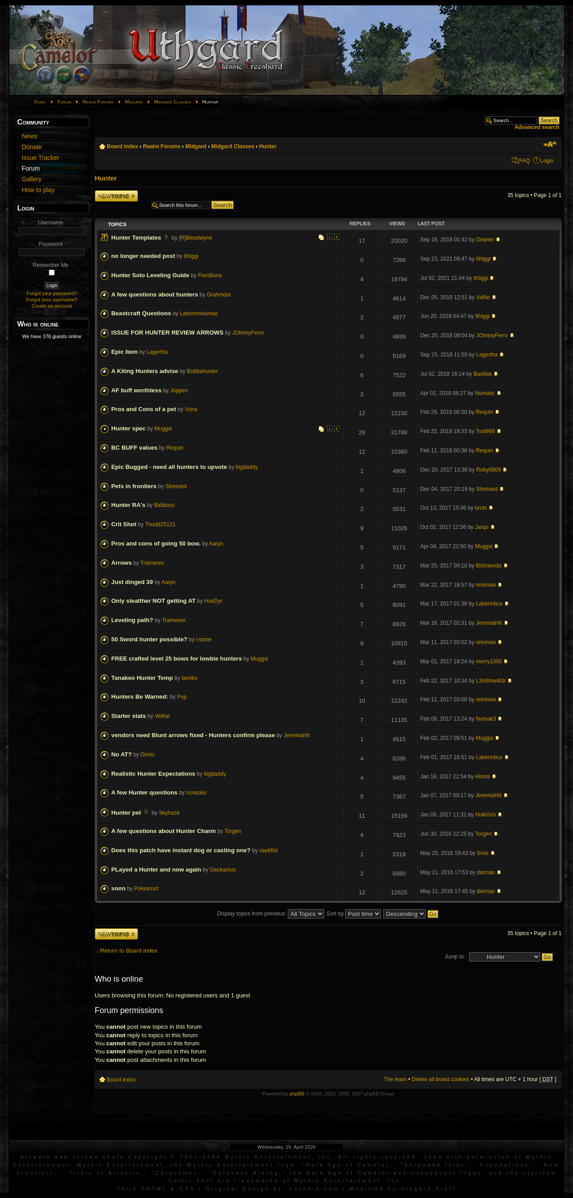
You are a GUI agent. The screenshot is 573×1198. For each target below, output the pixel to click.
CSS (188, 1188)
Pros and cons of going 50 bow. (156, 543)
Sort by (353, 913)
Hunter (268, 146)
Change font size (549, 144)
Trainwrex (152, 563)
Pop (182, 697)
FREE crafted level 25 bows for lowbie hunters (176, 658)
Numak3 (486, 719)
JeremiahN (489, 623)
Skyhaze (169, 813)
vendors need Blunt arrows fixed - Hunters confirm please (193, 735)
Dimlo (147, 754)
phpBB (297, 1093)
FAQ (524, 161)
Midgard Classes (172, 101)
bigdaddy (247, 467)
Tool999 (485, 431)
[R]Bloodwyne (196, 238)
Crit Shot (124, 524)
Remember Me (50, 265)
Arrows (121, 562)
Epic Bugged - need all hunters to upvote (169, 467)
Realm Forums (97, 101)
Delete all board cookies (441, 1079)
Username (50, 222)
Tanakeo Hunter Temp (142, 677)
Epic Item (124, 351)
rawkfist (268, 850)
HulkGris (485, 815)
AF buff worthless (136, 390)
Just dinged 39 (132, 582)
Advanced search (536, 127)
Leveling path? (132, 620)
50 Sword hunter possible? (149, 639)
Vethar (163, 716)
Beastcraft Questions (141, 313)
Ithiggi (191, 256)
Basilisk (483, 374)
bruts (481, 508)
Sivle (482, 853)
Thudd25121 (160, 524)
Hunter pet (126, 812)
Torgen (233, 831)
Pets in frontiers (134, 486)
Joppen (179, 390)
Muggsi (163, 428)
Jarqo (481, 527)
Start (40, 101)
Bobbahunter (202, 371)
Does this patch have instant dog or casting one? (181, 850)
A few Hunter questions (144, 792)
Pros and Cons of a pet (143, 409)
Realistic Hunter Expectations (153, 773)
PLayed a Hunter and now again (156, 869)
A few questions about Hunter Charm (163, 831)
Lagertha (157, 352)
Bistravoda (488, 566)
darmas (486, 872)
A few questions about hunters (154, 294)
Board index (122, 146)
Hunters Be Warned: (139, 696)
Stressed (176, 486)
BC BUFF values (134, 447)
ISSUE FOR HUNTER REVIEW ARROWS (167, 332)
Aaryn (216, 544)
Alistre (482, 776)
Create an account (52, 306)
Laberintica (489, 604)
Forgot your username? (51, 299)
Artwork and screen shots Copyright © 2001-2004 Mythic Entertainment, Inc (176, 1157)
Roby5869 (488, 470)
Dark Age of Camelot (347, 1165)
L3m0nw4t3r (491, 681)
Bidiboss (164, 505)
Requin (484, 412)
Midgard (134, 101)
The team (395, 1079)
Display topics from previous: (270, 913)
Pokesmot (146, 888)
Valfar (483, 297)
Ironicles (196, 793)
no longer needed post (143, 256)
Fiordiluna (210, 275)
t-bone (203, 639)
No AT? (121, 754)
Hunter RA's (128, 505)
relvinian (486, 585)
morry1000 (489, 661)
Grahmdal (219, 295)
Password (50, 244)
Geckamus (223, 870)
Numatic (485, 393)
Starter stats (128, 716)
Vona (191, 409)
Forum (64, 101)
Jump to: (455, 956)
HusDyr (213, 601)
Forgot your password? (51, 293)
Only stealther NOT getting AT (153, 600)
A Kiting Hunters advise (145, 371)
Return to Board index (129, 950)
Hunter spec (128, 428)
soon (118, 888)
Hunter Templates (136, 237)
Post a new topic (116, 196)
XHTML (154, 1188)
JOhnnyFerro (248, 333)
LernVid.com (314, 1188)
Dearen (485, 239)
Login (547, 161)
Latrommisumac (199, 313)
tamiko (190, 678)
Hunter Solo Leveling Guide (150, 275)
